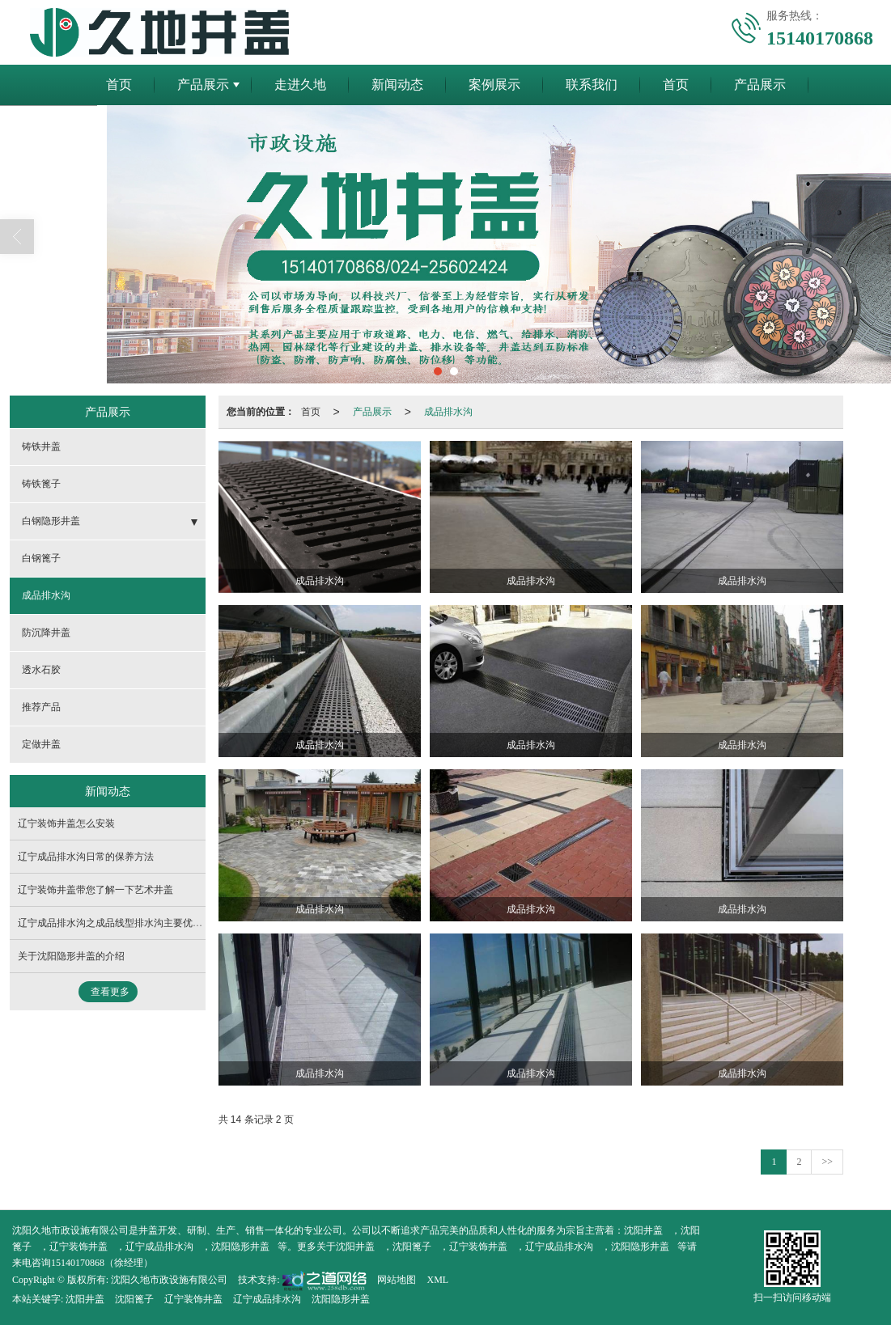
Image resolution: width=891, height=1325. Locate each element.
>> (827, 1161)
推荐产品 (41, 707)
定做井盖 (41, 744)
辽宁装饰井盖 (78, 1246)
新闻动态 (397, 84)
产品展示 (203, 84)
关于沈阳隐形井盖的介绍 (71, 956)
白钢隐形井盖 (51, 521)
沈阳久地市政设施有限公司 (169, 1279)
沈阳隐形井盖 (240, 1246)
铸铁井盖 (41, 446)
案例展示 (494, 84)
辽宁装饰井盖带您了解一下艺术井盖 (95, 889)
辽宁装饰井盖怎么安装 (66, 823)
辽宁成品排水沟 (159, 1246)
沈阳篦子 (411, 1246)
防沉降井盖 (46, 632)
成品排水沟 (448, 411)
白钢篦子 (41, 558)
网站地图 (396, 1279)
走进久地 (300, 84)
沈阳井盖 (643, 1230)
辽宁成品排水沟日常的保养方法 (86, 856)
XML (437, 1279)
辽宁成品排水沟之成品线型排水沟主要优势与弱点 (124, 923)
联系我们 (591, 84)
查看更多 (110, 991)
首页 (119, 84)
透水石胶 (41, 669)
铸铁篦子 (41, 483)
